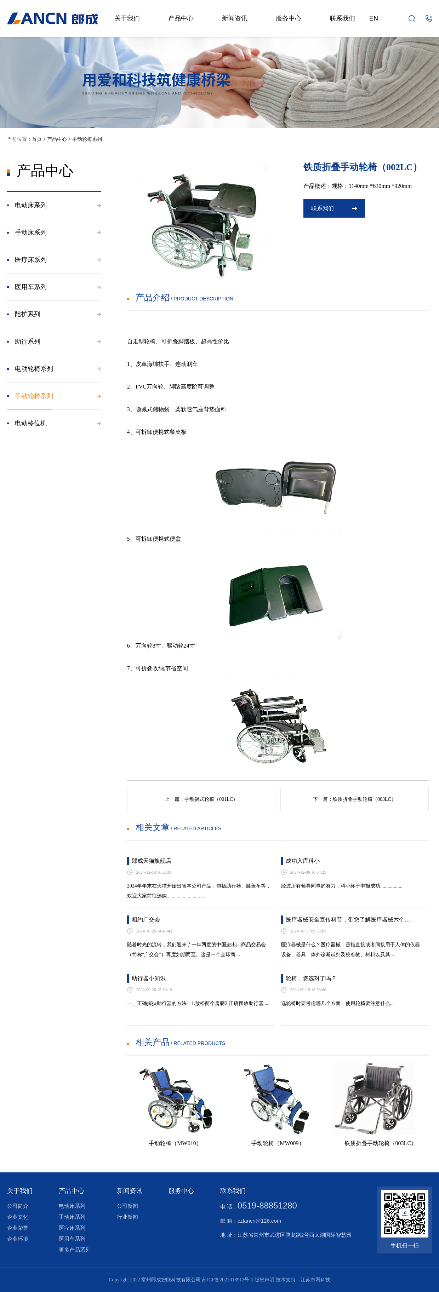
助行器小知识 (149, 978)
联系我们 (342, 18)
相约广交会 (146, 920)
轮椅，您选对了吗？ (311, 978)
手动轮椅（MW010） (175, 1143)
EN (373, 18)
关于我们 (127, 18)
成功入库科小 (303, 861)
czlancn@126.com (259, 1221)
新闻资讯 (234, 18)
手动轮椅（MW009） (277, 1143)
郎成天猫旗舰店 (151, 861)
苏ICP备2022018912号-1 (227, 1279)
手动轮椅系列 (87, 139)
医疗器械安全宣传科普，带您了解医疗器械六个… (348, 920)
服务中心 (288, 18)
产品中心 (181, 18)
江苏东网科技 (315, 1279)
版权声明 (264, 1279)
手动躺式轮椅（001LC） (211, 799)
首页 (37, 139)
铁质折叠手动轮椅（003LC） (364, 799)
